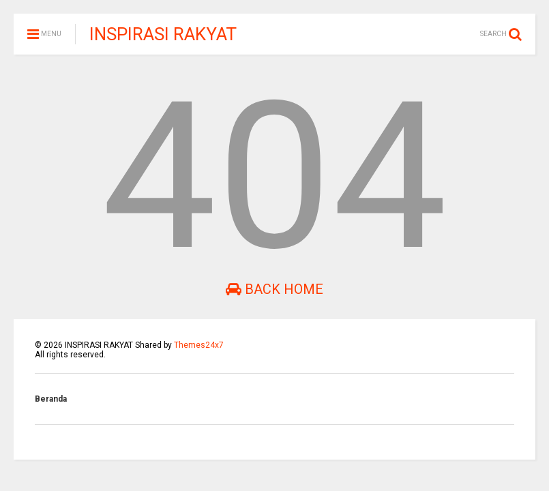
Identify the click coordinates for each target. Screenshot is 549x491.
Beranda (51, 399)
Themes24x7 (199, 345)
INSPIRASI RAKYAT (163, 34)
